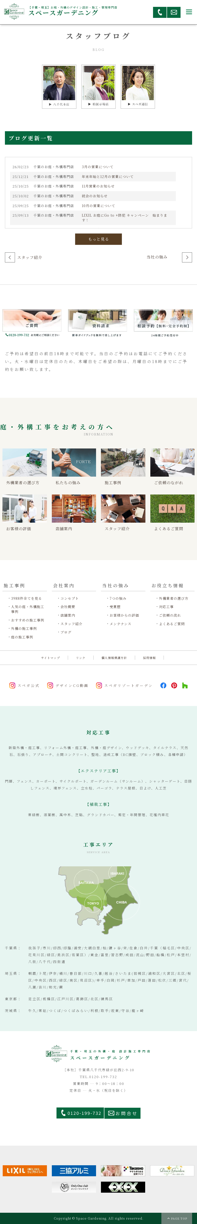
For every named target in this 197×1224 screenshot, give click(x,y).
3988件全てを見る (26, 598)
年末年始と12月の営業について (108, 176)
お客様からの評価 (124, 615)
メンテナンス (120, 624)
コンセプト (69, 598)
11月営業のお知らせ (98, 186)
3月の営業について (97, 167)
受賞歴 (115, 606)
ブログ (65, 632)
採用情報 (149, 658)
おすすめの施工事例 (27, 620)
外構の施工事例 (24, 628)
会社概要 (67, 606)
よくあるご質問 (172, 624)
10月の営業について (98, 205)
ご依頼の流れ (170, 615)
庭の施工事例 (22, 637)
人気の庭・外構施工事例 (27, 609)
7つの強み (118, 598)
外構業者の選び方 (173, 598)
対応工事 (166, 606)
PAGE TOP (179, 1218)
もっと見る (98, 239)
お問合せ (126, 1113)
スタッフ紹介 (29, 257)
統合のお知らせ (95, 196)
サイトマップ (50, 658)
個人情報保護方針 (114, 658)
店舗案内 (67, 615)
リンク (80, 658)
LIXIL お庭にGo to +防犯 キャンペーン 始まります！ (124, 218)
